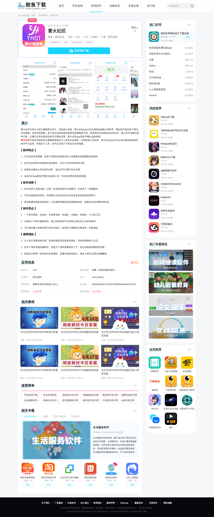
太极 (151, 59)
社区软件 (89, 42)
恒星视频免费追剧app (160, 48)
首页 (61, 5)
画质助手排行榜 (110, 395)
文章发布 (153, 503)
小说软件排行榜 (110, 400)
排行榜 (151, 5)
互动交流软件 (76, 42)
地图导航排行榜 (129, 395)
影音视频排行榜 (70, 400)
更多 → (136, 302)
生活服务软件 (54, 42)
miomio (153, 95)
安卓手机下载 (81, 50)
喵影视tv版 (154, 83)
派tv (171, 421)
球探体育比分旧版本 (159, 53)
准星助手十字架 (187, 402)
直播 (65, 42)
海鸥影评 (155, 364)
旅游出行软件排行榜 (51, 400)
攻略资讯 (115, 5)
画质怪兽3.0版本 (187, 383)
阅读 (151, 71)
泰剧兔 (155, 383)
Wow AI (155, 402)
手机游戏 (77, 5)
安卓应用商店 (50, 395)
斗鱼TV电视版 (170, 364)
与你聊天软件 (154, 421)
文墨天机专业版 (171, 402)
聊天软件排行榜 (91, 400)
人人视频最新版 (157, 89)
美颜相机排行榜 (91, 395)
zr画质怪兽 (171, 383)
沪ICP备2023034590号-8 (119, 511)
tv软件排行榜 (127, 400)
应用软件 (96, 5)
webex (152, 65)
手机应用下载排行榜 (32, 395)
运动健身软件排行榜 (32, 400)
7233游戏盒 (155, 77)
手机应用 (43, 15)
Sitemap (124, 503)
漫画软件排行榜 (70, 395)
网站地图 (167, 503)
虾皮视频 (187, 364)
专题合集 (133, 5)
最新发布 (138, 503)
